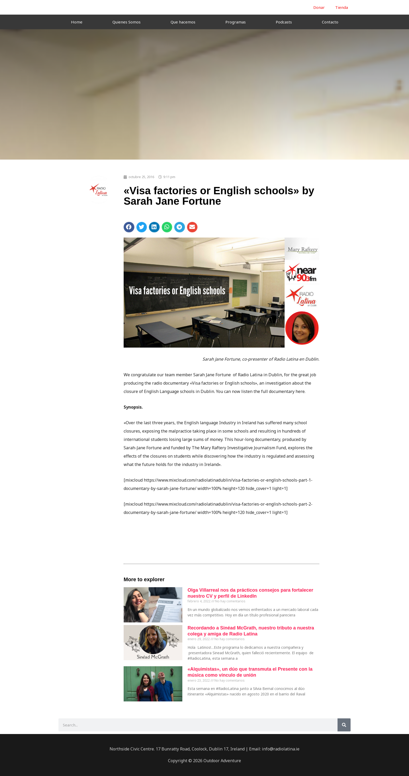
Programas (235, 22)
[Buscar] (344, 724)
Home (76, 22)
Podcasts (284, 22)
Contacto (330, 22)
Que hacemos (183, 22)
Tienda (341, 7)
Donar (319, 7)
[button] (129, 227)
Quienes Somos (126, 22)
